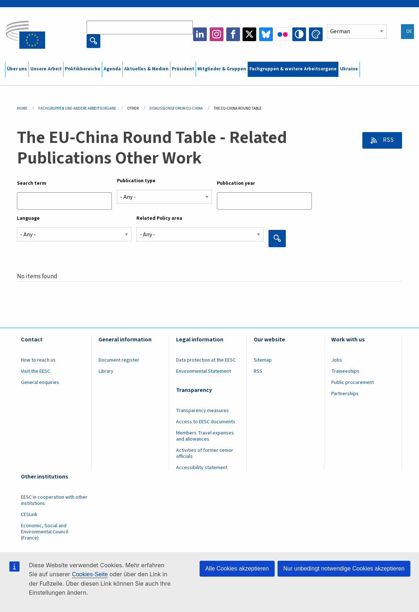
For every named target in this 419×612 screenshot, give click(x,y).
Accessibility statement (201, 467)
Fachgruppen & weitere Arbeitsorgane (293, 69)
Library (106, 371)
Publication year (236, 183)
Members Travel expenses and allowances (205, 436)
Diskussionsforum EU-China (176, 108)
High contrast (299, 34)
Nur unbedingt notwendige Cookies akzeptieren (344, 568)
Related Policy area (159, 218)
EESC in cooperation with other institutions (54, 500)
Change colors (316, 34)
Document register (119, 360)
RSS (388, 140)
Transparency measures (202, 410)
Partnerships (345, 393)
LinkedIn (200, 34)
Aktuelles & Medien (146, 69)
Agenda (112, 69)
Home (22, 108)
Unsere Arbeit (46, 69)
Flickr (282, 34)
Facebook (233, 34)
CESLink (29, 514)
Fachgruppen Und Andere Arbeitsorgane (77, 108)
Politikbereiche (82, 69)
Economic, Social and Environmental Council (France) (44, 532)
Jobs (336, 360)
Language (28, 218)
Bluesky (266, 34)
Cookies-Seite (90, 574)
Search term (31, 183)
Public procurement (352, 382)
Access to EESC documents (205, 421)
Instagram (216, 34)
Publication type (136, 180)
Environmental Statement (203, 371)
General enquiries (40, 382)
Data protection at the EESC (206, 360)
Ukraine (349, 69)
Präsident (183, 69)
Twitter (249, 34)
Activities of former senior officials (204, 453)
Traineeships (345, 371)
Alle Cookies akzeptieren (237, 568)
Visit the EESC (35, 371)
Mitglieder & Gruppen (221, 69)
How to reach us (38, 360)
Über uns (17, 69)
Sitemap (263, 360)
